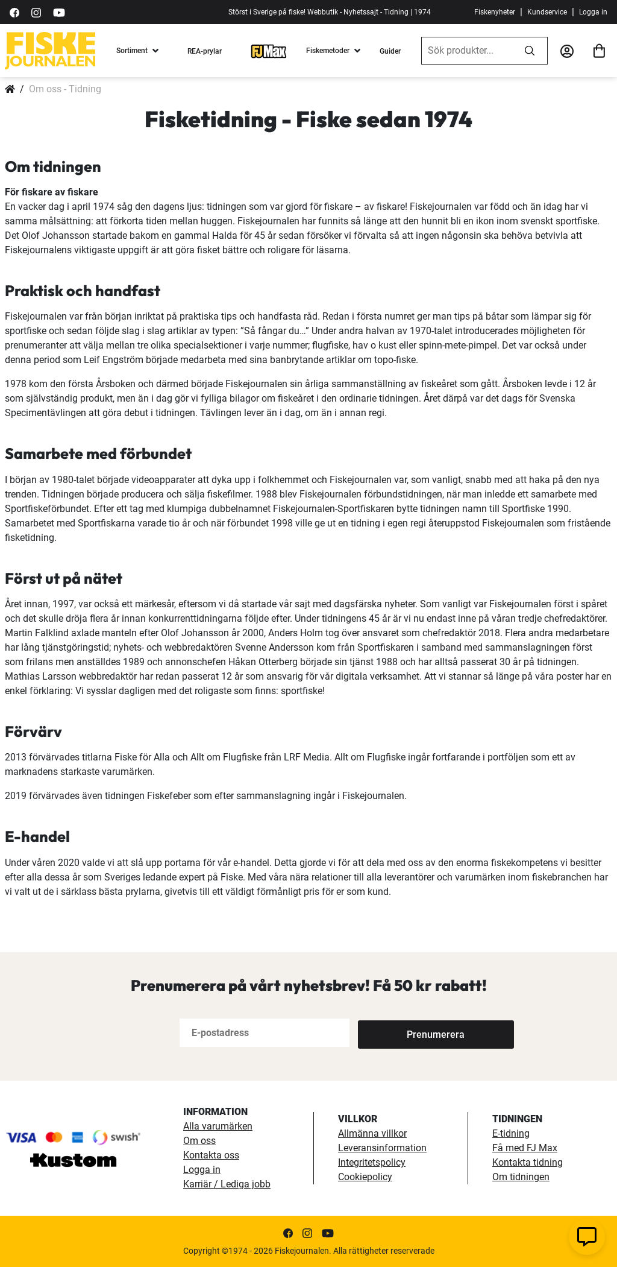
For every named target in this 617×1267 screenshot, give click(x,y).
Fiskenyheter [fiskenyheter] (494, 12)
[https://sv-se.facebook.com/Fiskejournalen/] (14, 11)
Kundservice (547, 12)
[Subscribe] (398, 1033)
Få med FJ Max (524, 1148)
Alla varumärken (217, 1126)
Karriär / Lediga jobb (227, 1184)
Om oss (199, 1140)
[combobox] (467, 50)
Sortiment (132, 50)
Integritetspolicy (372, 1162)
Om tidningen (521, 1177)
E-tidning (511, 1133)
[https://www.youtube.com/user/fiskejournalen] (59, 11)
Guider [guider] (390, 51)
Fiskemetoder (327, 50)
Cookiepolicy (365, 1177)
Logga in (593, 12)
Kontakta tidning (527, 1162)
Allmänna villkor (372, 1133)
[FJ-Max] (268, 50)
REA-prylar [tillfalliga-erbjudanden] (204, 51)
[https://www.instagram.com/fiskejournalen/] (36, 11)
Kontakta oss (211, 1155)
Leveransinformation (382, 1148)
